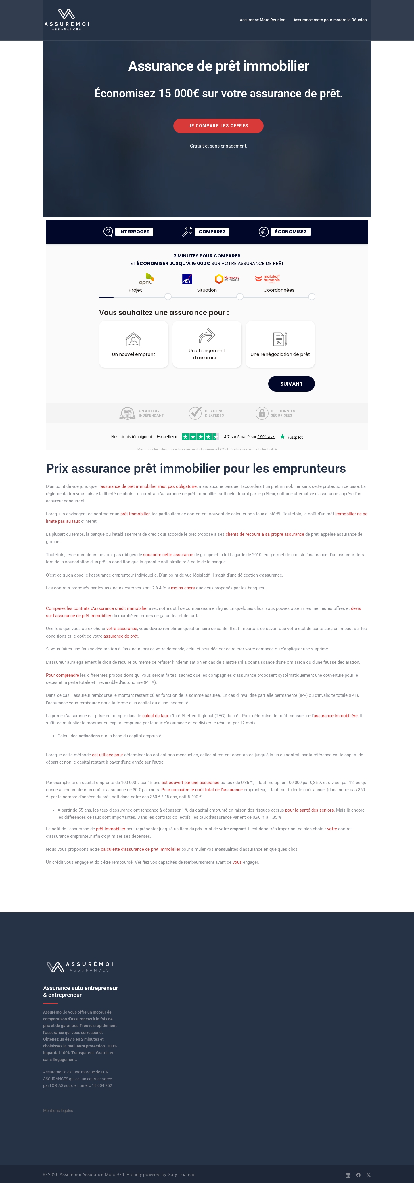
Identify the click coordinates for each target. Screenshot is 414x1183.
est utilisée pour (107, 754)
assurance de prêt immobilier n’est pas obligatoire (149, 486)
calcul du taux (155, 715)
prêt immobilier (135, 513)
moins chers (183, 587)
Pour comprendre (62, 674)
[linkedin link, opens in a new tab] (348, 1173)
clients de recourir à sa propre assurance (265, 534)
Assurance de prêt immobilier (218, 66)
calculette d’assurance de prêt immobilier (140, 847)
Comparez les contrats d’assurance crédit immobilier (97, 607)
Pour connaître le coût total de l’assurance (202, 788)
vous (237, 861)
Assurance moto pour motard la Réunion (330, 20)
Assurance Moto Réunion (262, 20)
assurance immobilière (336, 715)
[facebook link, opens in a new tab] (358, 1173)
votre (332, 827)
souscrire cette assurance (168, 554)
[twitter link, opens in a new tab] (368, 1173)
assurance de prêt (120, 635)
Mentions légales (58, 1109)
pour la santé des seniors (309, 809)
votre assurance (121, 628)
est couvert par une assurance (190, 781)
